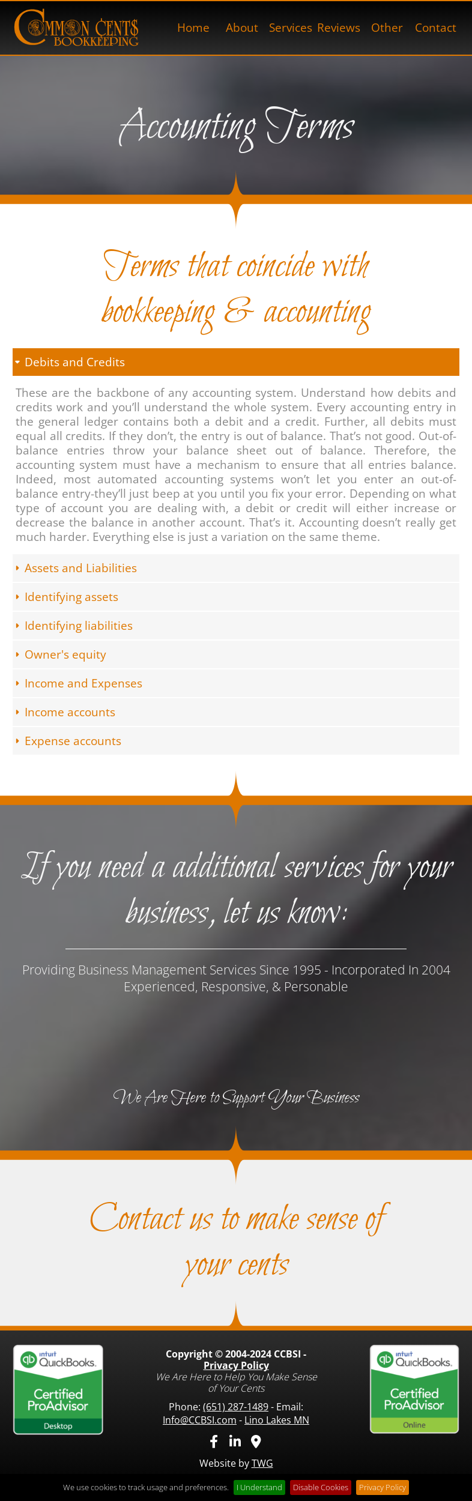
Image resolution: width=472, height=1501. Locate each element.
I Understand (259, 1487)
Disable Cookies (320, 1487)
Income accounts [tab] (64, 712)
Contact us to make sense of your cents (236, 1243)
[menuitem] (193, 28)
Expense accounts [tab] (67, 741)
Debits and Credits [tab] (69, 362)
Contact (435, 27)
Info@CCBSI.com (200, 1420)
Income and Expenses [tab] (77, 683)
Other (387, 27)
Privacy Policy (236, 1365)
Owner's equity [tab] (59, 654)
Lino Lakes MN (276, 1420)
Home (193, 27)
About (242, 27)
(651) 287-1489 (235, 1406)
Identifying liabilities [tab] (73, 625)
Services (290, 27)
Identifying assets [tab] (65, 597)
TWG (262, 1463)
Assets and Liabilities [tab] (75, 568)
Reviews (338, 27)
